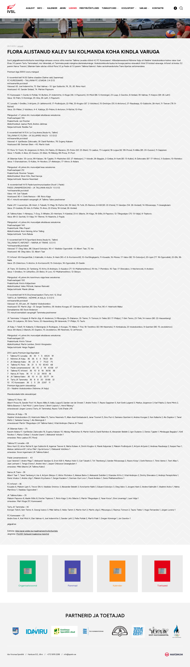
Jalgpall (20, 46)
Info (40, 9)
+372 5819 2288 (53, 654)
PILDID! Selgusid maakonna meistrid (32, 534)
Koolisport (128, 9)
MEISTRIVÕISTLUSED (89, 9)
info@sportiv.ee (70, 654)
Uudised (73, 9)
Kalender (53, 9)
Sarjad (144, 9)
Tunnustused (109, 9)
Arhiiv (63, 9)
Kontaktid (158, 9)
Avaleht (30, 9)
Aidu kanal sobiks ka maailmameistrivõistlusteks (36, 531)
